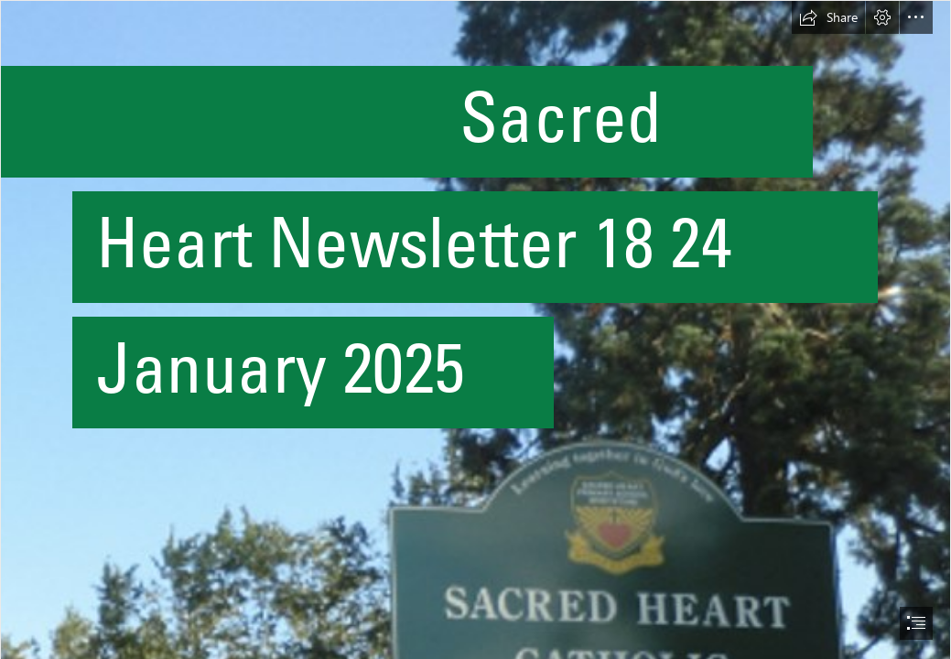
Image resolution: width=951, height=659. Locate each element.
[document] (475, 329)
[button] (828, 17)
